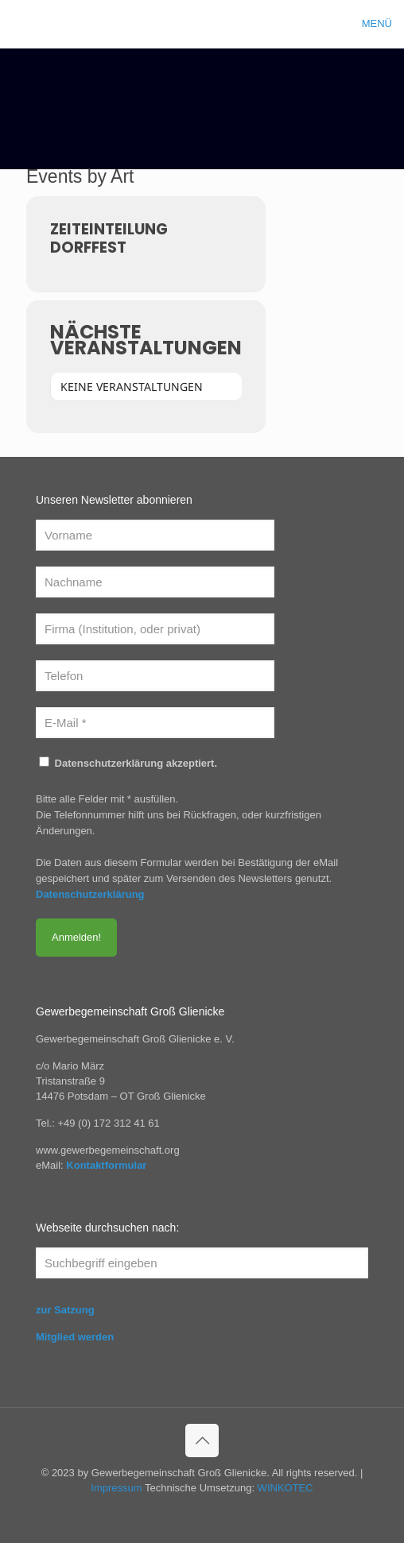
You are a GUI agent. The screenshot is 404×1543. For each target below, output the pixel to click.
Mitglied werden (75, 1337)
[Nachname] (155, 582)
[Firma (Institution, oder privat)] (155, 628)
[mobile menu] (382, 23)
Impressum (116, 1488)
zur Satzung (65, 1310)
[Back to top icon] (202, 1440)
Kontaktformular (106, 1165)
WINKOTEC (285, 1488)
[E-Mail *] (155, 722)
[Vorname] (155, 535)
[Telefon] (155, 675)
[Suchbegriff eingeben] (202, 1262)
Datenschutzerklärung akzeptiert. (128, 762)
